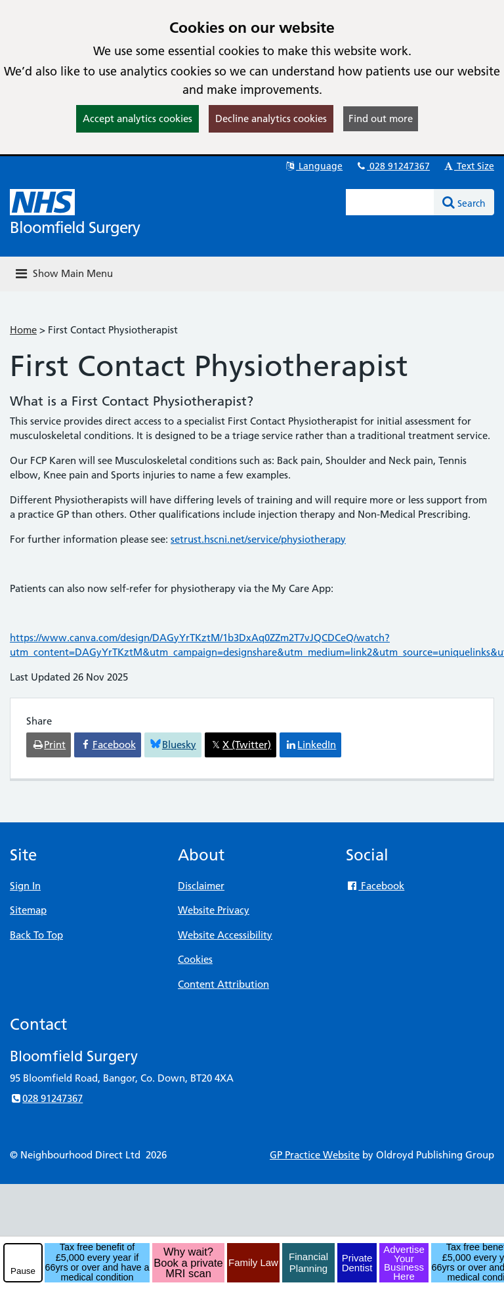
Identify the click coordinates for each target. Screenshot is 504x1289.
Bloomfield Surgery (75, 227)
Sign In (25, 885)
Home (23, 330)
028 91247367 (392, 166)
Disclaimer (201, 885)
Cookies (195, 959)
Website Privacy (213, 910)
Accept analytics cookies (137, 118)
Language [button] (313, 166)
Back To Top (36, 935)
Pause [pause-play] (22, 1271)
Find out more (380, 118)
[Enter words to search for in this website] (390, 202)
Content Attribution (223, 984)
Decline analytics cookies (271, 118)
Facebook (375, 885)
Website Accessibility (225, 935)
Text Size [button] (468, 166)
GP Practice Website (315, 1155)
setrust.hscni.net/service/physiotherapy (258, 539)
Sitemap (28, 910)
